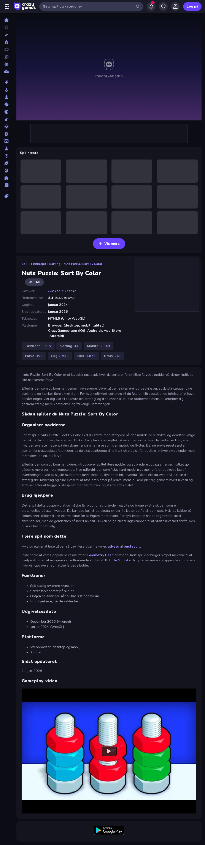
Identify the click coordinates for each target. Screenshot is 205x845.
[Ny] (6, 34)
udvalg (113, 546)
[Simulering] (6, 148)
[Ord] (6, 141)
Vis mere (109, 243)
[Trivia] (6, 185)
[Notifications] (151, 6)
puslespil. (132, 546)
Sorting (54, 264)
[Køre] (6, 126)
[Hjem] (6, 20)
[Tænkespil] (6, 178)
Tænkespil (38, 264)
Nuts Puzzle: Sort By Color (83, 264)
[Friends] (175, 6)
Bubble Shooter (118, 560)
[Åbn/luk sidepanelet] (7, 6)
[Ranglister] (6, 71)
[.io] (6, 111)
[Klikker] (6, 119)
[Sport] (6, 163)
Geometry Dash (100, 555)
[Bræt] (6, 97)
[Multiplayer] (6, 64)
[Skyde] (6, 156)
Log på (192, 6)
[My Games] (163, 6)
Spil (25, 264)
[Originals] (6, 56)
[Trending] (6, 42)
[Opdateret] (6, 49)
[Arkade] (6, 89)
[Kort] (6, 133)
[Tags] (6, 196)
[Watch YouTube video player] (109, 751)
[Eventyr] (6, 104)
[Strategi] (6, 170)
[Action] (6, 82)
